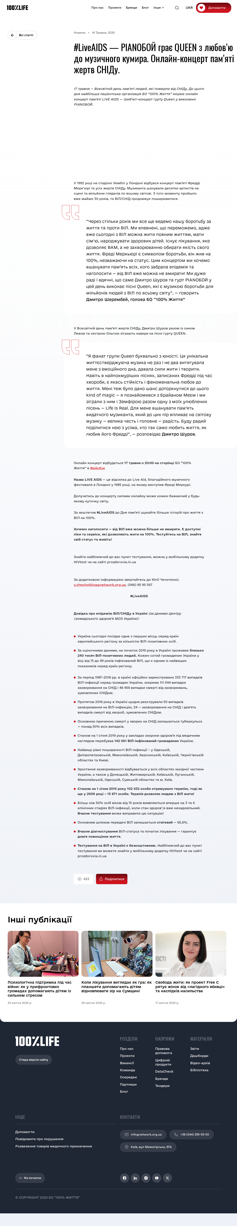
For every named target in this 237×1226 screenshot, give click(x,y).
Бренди (131, 7)
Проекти (114, 7)
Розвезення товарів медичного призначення (53, 1146)
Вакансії (127, 1063)
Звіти (194, 1048)
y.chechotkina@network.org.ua (100, 585)
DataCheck (164, 1071)
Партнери (128, 1084)
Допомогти (217, 7)
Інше (157, 7)
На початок (30, 1178)
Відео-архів (200, 1063)
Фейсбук (97, 468)
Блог (145, 7)
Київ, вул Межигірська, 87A (148, 1147)
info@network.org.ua (143, 1134)
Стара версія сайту (33, 1059)
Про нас (97, 7)
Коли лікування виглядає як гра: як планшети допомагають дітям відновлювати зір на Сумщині (116, 986)
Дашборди (199, 1055)
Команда (127, 1070)
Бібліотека (199, 1070)
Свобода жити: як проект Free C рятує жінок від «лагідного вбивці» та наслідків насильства (190, 986)
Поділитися (114, 879)
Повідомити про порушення (39, 1139)
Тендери (162, 1086)
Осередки (128, 1077)
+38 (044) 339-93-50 (191, 1134)
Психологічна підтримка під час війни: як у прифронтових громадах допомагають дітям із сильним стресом (39, 988)
